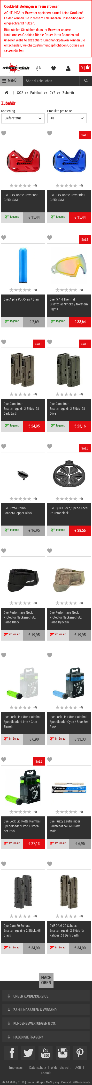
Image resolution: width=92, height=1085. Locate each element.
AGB (78, 1068)
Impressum (16, 1068)
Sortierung (8, 111)
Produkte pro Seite (59, 111)
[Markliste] (3, 134)
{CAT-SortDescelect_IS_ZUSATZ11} (23, 118)
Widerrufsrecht (60, 1068)
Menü (12, 80)
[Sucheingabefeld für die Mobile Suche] (51, 81)
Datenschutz (37, 1068)
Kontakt (46, 1073)
